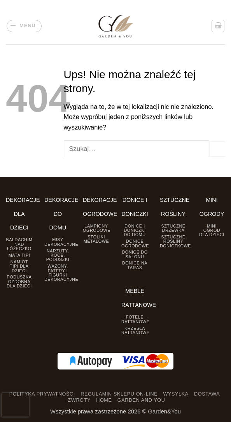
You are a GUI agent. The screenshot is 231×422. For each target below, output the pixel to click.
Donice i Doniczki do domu (134, 230)
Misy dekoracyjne (61, 241)
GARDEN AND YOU (141, 400)
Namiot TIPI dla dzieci (19, 266)
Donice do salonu (134, 254)
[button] (24, 26)
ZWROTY (79, 400)
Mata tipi (19, 255)
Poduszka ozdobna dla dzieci (19, 281)
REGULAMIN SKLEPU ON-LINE (119, 394)
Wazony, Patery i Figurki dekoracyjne (61, 273)
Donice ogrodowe (135, 243)
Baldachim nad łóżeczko (19, 244)
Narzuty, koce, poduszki (58, 255)
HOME (104, 400)
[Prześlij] (217, 149)
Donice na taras (134, 265)
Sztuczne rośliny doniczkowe (175, 241)
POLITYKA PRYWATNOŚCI (42, 394)
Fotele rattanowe (135, 319)
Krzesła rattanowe (135, 330)
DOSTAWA (207, 394)
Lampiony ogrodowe (96, 228)
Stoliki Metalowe (96, 239)
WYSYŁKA (175, 394)
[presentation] (15, 405)
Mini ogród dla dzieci (211, 230)
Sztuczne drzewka (173, 228)
